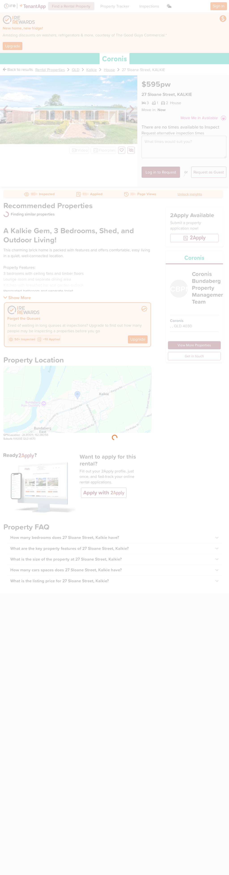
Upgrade (12, 46)
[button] (203, 118)
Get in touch (194, 356)
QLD (75, 69)
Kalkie (91, 69)
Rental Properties (50, 69)
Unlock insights (190, 194)
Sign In (219, 6)
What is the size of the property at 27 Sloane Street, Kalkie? (66, 559)
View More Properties (194, 345)
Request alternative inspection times (173, 133)
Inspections (149, 6)
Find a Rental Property (71, 6)
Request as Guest (208, 172)
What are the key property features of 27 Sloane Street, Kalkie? (69, 548)
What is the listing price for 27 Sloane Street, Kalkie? (59, 581)
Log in (161, 172)
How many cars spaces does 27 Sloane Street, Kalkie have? (66, 570)
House (109, 69)
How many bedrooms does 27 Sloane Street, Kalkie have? (64, 537)
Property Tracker (114, 6)
